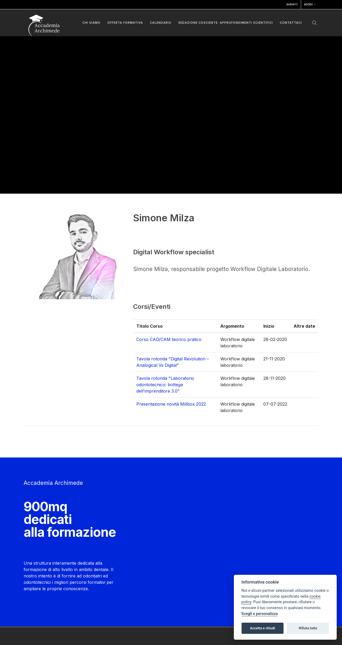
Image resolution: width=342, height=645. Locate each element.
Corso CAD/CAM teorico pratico (168, 339)
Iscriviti (292, 4)
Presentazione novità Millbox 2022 (171, 404)
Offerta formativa (125, 22)
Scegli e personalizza (260, 613)
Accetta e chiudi (262, 628)
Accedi (309, 4)
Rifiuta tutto (308, 628)
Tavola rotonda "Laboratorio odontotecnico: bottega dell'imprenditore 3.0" (165, 385)
